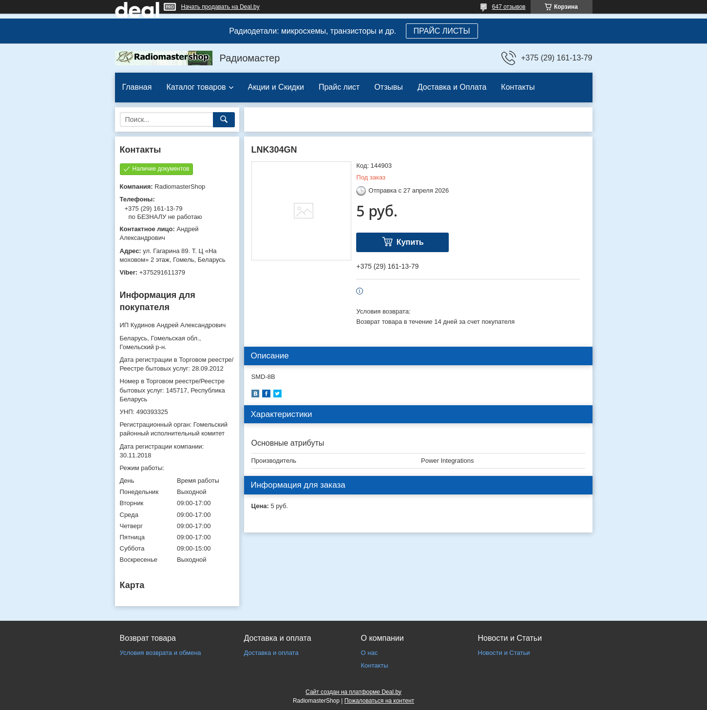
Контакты (518, 87)
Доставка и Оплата (452, 87)
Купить (410, 242)
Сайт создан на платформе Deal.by (353, 692)
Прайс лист (339, 87)
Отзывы (388, 87)
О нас (369, 652)
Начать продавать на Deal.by (220, 6)
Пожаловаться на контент (379, 700)
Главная (137, 87)
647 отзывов (509, 6)
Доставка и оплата (271, 652)
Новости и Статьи (504, 652)
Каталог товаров (196, 87)
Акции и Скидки (276, 87)
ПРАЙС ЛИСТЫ (442, 31)
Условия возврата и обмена (160, 652)
